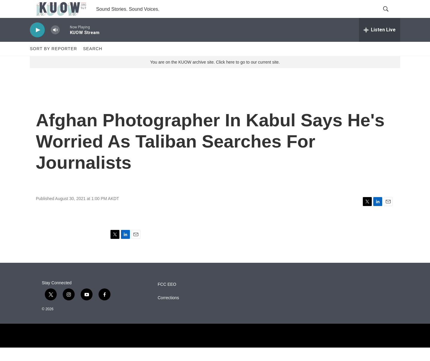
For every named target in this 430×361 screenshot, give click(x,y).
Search (92, 62)
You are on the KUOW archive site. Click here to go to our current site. (215, 75)
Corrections (168, 311)
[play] (37, 43)
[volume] (55, 43)
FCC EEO (167, 298)
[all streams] (379, 43)
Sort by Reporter (53, 62)
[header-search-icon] (390, 16)
